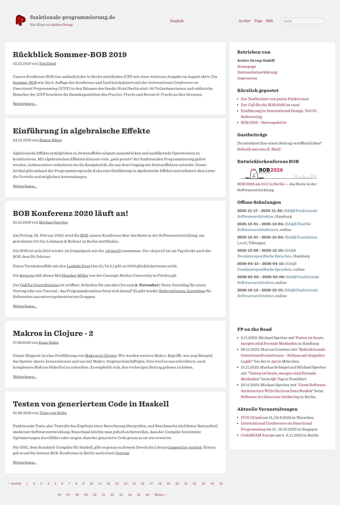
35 (138, 494)
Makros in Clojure (101, 356)
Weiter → (160, 494)
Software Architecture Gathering (270, 397)
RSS (269, 21)
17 (151, 483)
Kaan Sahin (49, 342)
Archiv (245, 21)
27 (68, 494)
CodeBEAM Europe (258, 435)
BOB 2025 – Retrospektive (264, 122)
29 (86, 494)
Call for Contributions (39, 285)
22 (194, 483)
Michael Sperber (53, 222)
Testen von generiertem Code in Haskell (91, 404)
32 (112, 494)
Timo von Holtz (53, 413)
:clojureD (113, 251)
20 (177, 483)
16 (142, 483)
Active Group (62, 25)
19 (168, 483)
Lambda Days (78, 266)
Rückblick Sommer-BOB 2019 (70, 54)
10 (91, 483)
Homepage (246, 66)
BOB (84, 235)
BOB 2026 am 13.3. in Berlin (261, 184)
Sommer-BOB (25, 82)
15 (134, 483)
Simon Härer (50, 140)
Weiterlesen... (25, 104)
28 (77, 494)
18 (159, 483)
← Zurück (14, 483)
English (177, 21)
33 (121, 494)
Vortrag (122, 453)
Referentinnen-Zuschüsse (182, 291)
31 (103, 494)
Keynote (27, 275)
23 (203, 483)
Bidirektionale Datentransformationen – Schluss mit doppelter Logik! (283, 355)
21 (186, 483)
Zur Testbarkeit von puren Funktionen (275, 99)
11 (99, 483)
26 (59, 494)
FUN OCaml (251, 417)
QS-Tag (277, 379)
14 (125, 483)
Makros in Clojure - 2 (53, 333)
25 (221, 483)
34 (130, 494)
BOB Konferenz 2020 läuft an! (70, 213)
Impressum (247, 78)
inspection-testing (185, 447)
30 (95, 494)
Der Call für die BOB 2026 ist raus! (270, 105)
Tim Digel (47, 64)
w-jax (272, 361)
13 (117, 483)
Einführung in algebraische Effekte (81, 131)
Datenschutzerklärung (257, 72)
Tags (258, 21)
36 (147, 494)
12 (108, 483)
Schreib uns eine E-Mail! (259, 149)
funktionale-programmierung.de (72, 17)
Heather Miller (75, 275)
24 (212, 483)
